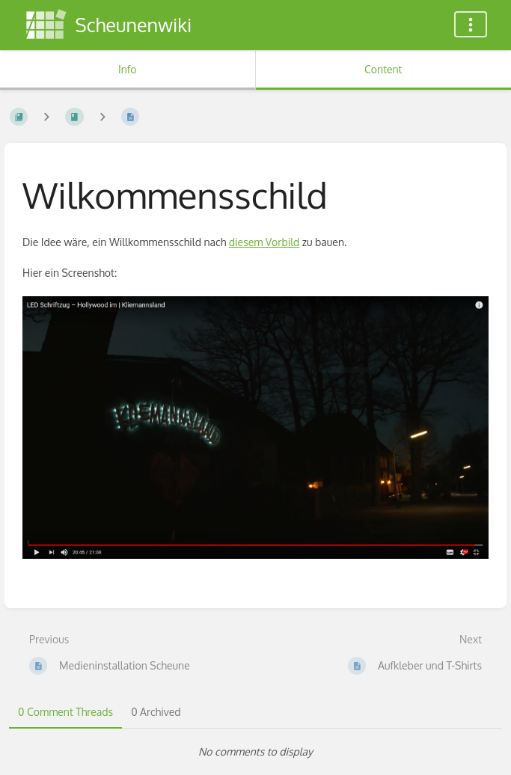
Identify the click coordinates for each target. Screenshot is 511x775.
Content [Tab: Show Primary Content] (383, 69)
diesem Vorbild (264, 242)
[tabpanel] (255, 752)
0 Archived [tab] (155, 711)
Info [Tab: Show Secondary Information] (127, 69)
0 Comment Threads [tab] (65, 711)
